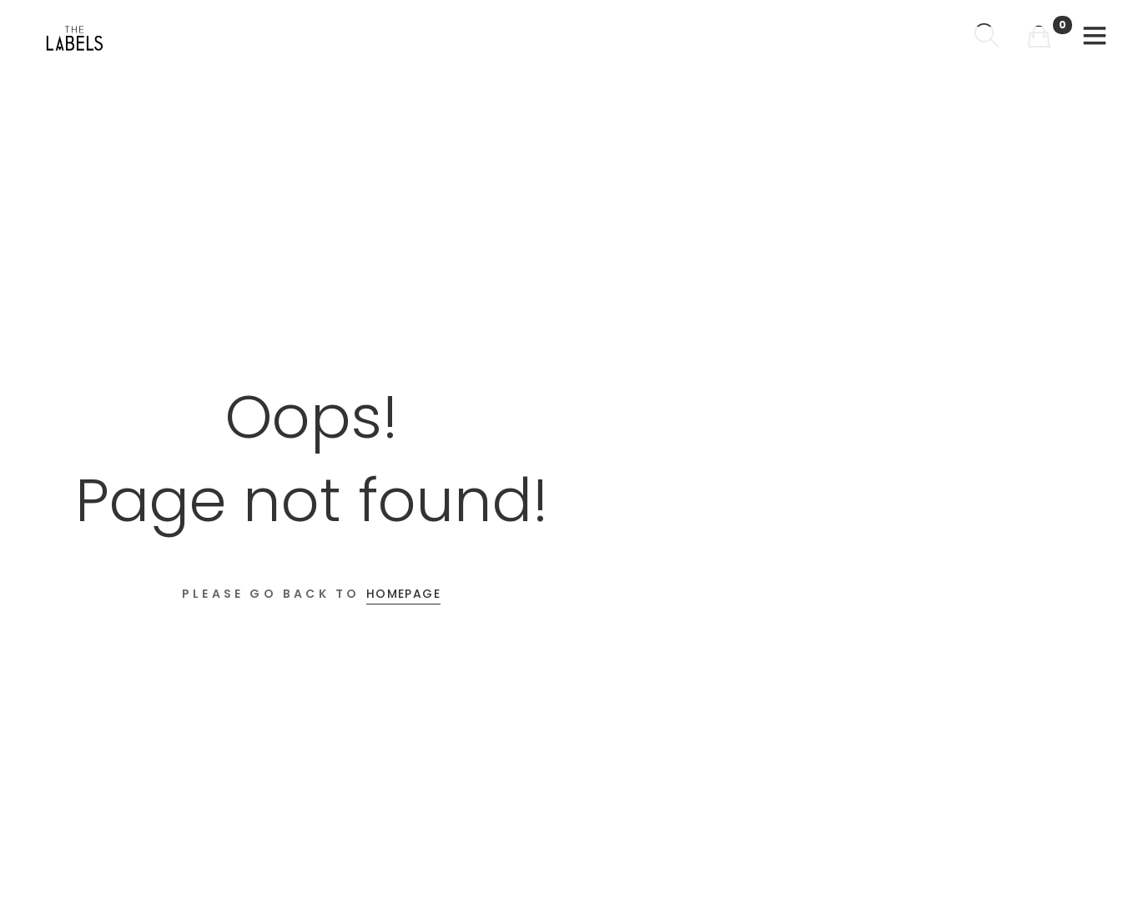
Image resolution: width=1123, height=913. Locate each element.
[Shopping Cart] (1039, 37)
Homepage (403, 593)
